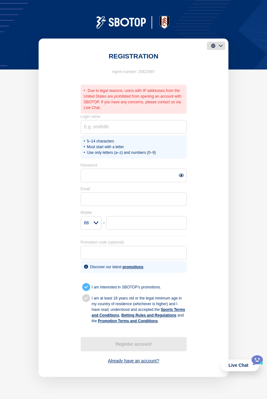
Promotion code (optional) (102, 242)
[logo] (133, 22)
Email (85, 189)
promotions (132, 267)
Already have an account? (133, 360)
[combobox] (91, 223)
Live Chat (238, 365)
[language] (216, 46)
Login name (91, 116)
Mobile (86, 212)
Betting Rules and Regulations (149, 315)
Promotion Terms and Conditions (128, 321)
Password (89, 165)
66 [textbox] (86, 222)
